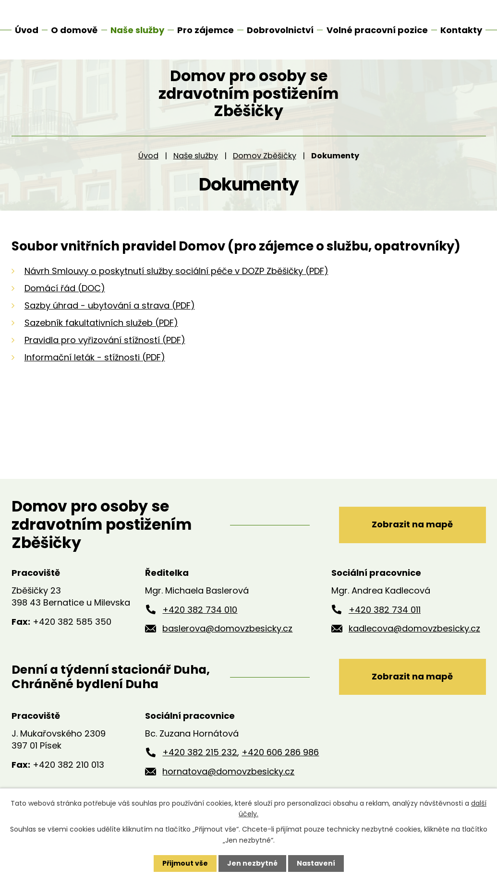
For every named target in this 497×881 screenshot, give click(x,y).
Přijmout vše (185, 863)
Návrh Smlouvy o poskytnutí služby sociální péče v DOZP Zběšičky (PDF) (176, 281)
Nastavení (316, 863)
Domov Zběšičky (264, 166)
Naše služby (195, 166)
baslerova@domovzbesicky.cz (227, 639)
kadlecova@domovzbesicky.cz (414, 639)
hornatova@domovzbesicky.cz (228, 782)
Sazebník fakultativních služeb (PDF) (101, 333)
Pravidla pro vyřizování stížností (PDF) (104, 350)
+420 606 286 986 (280, 763)
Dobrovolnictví (280, 30)
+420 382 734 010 (199, 620)
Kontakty (461, 30)
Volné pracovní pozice (377, 30)
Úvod (148, 166)
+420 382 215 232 (199, 763)
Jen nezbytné (252, 863)
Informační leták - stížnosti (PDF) (94, 367)
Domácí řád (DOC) (64, 298)
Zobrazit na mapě (412, 535)
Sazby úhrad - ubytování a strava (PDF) (109, 315)
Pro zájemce (205, 30)
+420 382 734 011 (385, 620)
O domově (74, 30)
